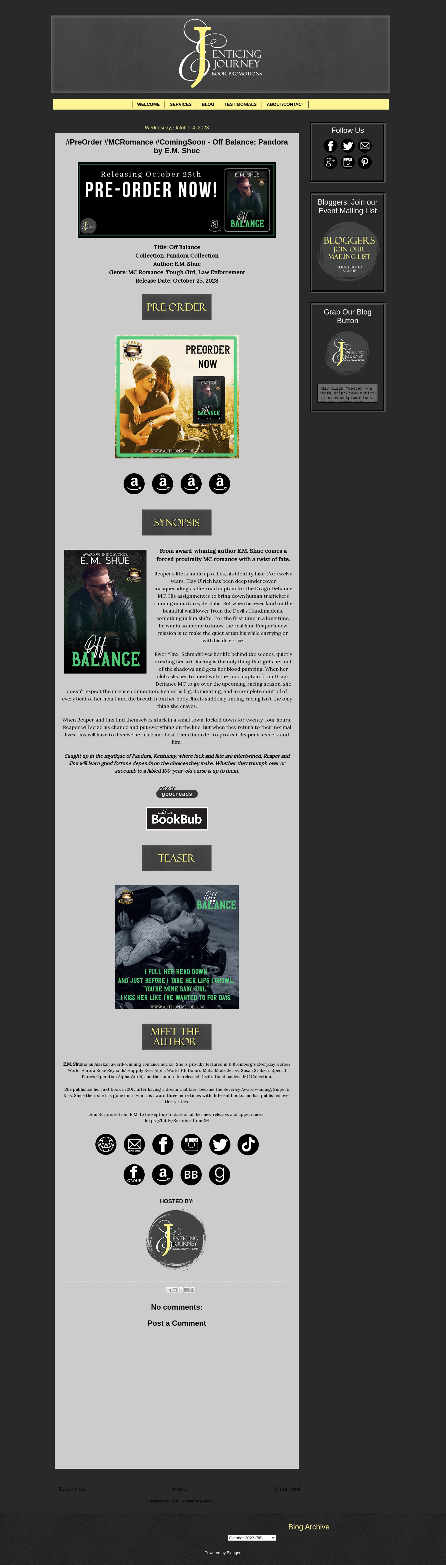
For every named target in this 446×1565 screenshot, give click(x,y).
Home (180, 1489)
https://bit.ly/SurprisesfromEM (177, 1120)
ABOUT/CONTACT (285, 104)
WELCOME (148, 104)
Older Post (287, 1489)
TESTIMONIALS (240, 104)
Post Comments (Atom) (191, 1501)
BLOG (208, 104)
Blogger (233, 1552)
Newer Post (71, 1489)
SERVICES (181, 104)
